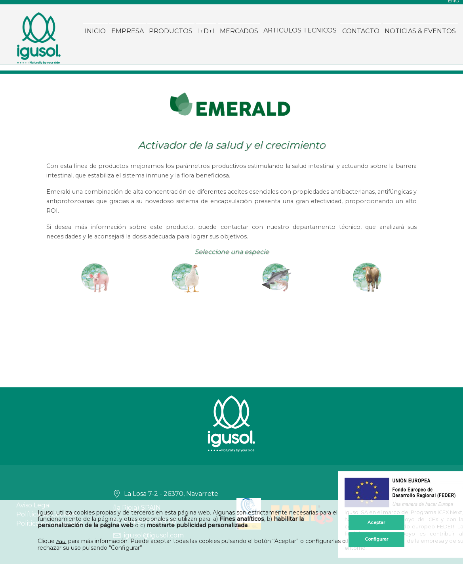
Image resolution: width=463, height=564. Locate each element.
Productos (88, 86)
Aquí (62, 541)
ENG (453, 4)
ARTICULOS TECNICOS (217, 86)
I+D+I (123, 86)
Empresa (44, 86)
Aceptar (376, 519)
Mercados (156, 86)
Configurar (377, 540)
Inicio (12, 86)
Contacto (277, 86)
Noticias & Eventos (337, 86)
